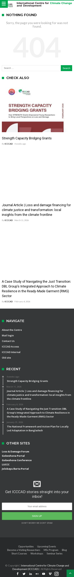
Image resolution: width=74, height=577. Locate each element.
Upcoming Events (46, 546)
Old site (6, 357)
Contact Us (8, 341)
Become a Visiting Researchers (23, 549)
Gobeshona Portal (13, 455)
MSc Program (51, 549)
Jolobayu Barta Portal (15, 468)
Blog (64, 549)
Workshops (36, 553)
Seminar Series (54, 553)
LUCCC (5, 464)
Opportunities (26, 546)
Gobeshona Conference (17, 460)
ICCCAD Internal (11, 352)
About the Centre (12, 330)
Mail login (8, 335)
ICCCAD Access (10, 346)
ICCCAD (9, 144)
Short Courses (19, 553)
